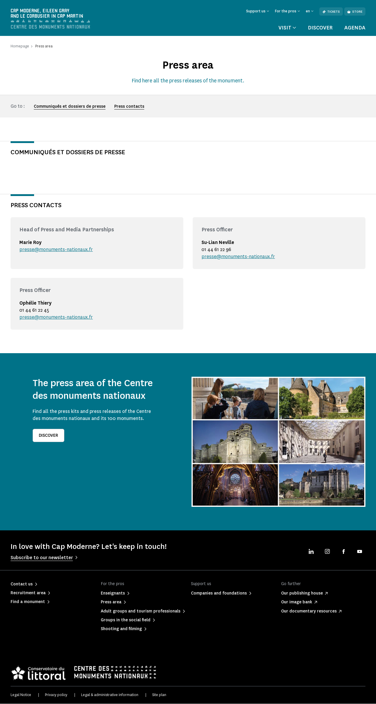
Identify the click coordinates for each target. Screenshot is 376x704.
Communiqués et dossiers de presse (69, 106)
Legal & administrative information (109, 695)
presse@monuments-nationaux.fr (56, 250)
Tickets (331, 11)
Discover (320, 27)
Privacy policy (56, 695)
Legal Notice (21, 695)
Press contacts (129, 106)
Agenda (354, 27)
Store (354, 11)
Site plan (159, 695)
